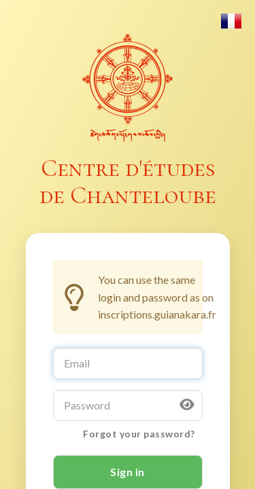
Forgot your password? (139, 433)
